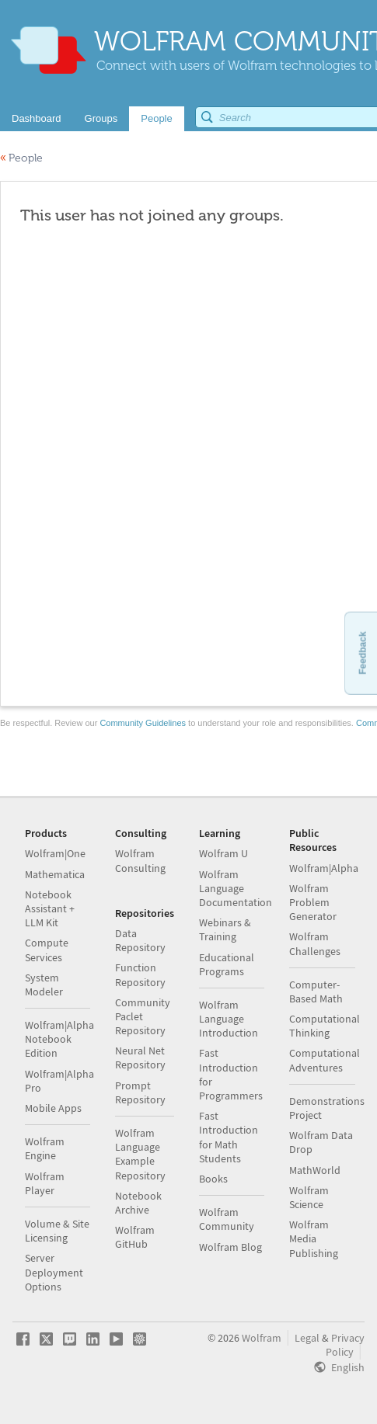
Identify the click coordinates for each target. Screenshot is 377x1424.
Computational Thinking (324, 1026)
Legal (307, 1338)
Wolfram (261, 1338)
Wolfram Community (226, 1219)
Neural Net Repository (140, 1057)
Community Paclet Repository (142, 1016)
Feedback (362, 652)
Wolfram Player (45, 1183)
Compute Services (46, 950)
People (21, 158)
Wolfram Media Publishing (313, 1238)
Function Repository (140, 974)
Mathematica (55, 874)
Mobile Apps (53, 1108)
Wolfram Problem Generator (313, 902)
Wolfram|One (55, 853)
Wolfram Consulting (140, 860)
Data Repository (140, 940)
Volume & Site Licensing (57, 1231)
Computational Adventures (324, 1060)
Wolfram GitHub (135, 1237)
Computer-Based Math (316, 991)
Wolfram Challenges (314, 943)
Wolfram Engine (45, 1148)
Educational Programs (226, 964)
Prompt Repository (140, 1092)
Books (213, 1179)
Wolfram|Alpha (323, 868)
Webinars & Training (225, 929)
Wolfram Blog (230, 1247)
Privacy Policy (345, 1345)
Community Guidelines (142, 723)
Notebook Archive (138, 1203)
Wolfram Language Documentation (235, 888)
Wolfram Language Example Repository (140, 1154)
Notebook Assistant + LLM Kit (50, 908)
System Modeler (44, 985)
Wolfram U (223, 853)
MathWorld (314, 1170)
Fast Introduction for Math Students (228, 1137)
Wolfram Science (309, 1197)
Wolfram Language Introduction (228, 1019)
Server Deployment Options (54, 1272)
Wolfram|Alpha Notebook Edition (59, 1039)
